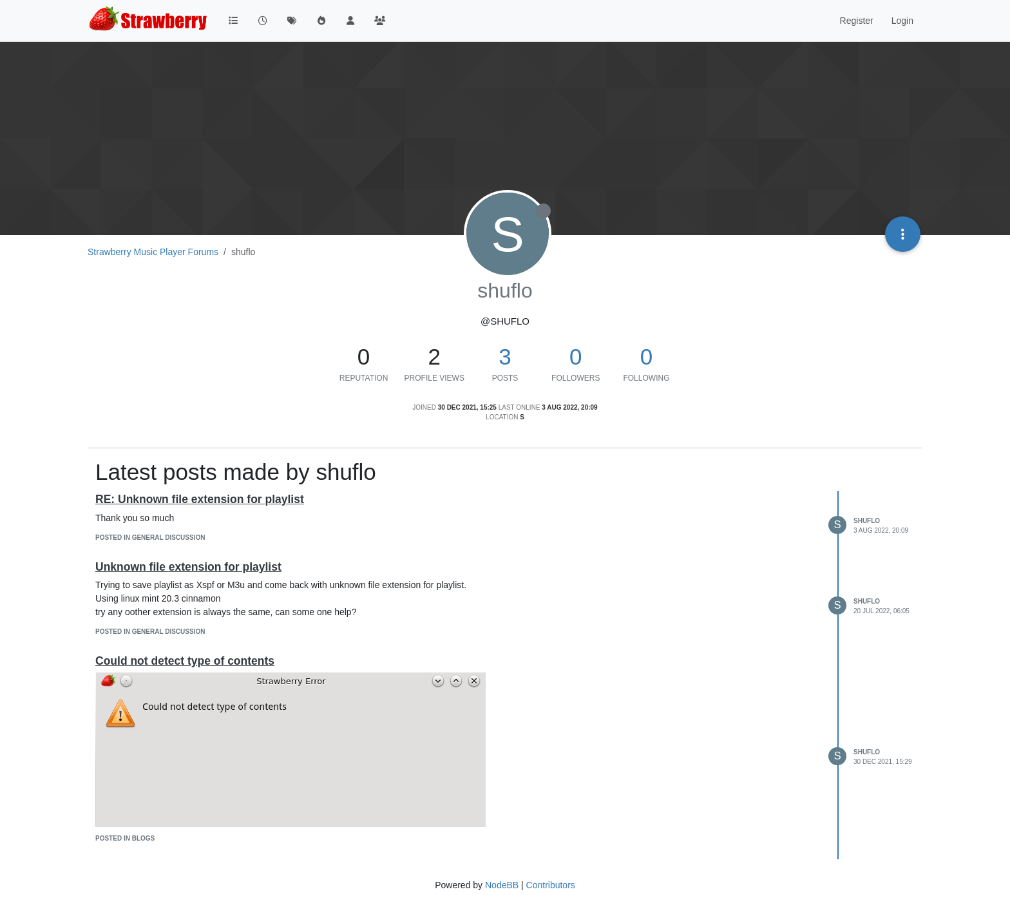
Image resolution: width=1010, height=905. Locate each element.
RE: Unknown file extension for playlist (199, 499)
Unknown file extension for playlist (188, 566)
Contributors (550, 885)
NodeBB (502, 885)
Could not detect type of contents (184, 660)
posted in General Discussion (150, 537)
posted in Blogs (125, 838)
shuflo (866, 520)
